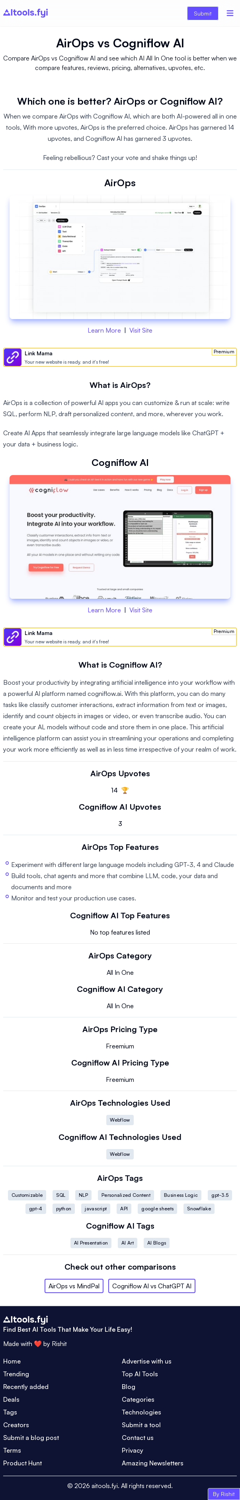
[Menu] (230, 13)
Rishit (59, 1344)
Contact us (138, 1438)
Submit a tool (141, 1425)
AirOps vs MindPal (74, 1286)
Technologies (141, 1412)
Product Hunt (22, 1463)
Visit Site (140, 330)
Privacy (132, 1450)
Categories (138, 1399)
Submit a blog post (31, 1438)
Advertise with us (147, 1361)
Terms (12, 1450)
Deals (11, 1399)
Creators (16, 1425)
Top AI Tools (140, 1374)
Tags (10, 1412)
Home (12, 1361)
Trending (16, 1374)
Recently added (26, 1387)
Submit (203, 13)
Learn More (104, 330)
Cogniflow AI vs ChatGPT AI (151, 1286)
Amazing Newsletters (152, 1463)
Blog (128, 1387)
